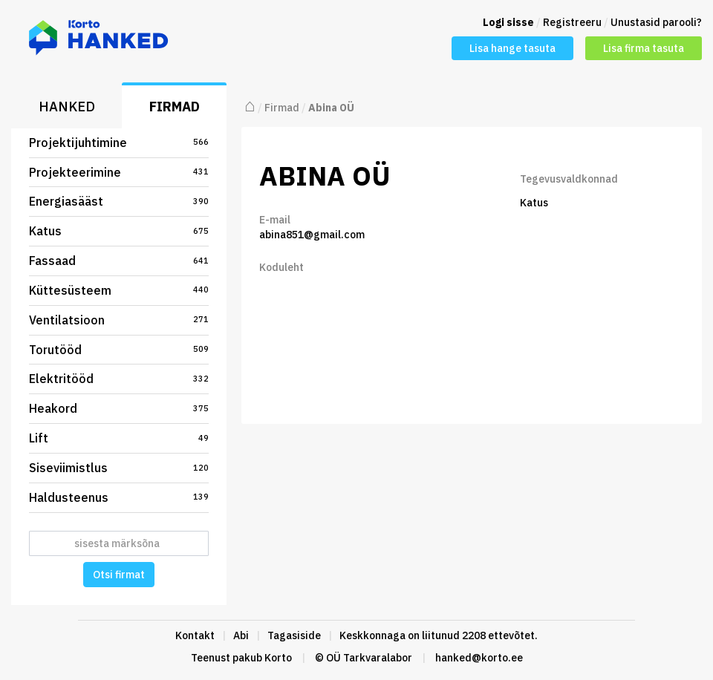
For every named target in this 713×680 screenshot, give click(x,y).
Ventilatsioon (119, 320)
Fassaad (119, 260)
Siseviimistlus (119, 467)
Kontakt (195, 635)
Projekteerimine (119, 172)
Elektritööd (119, 378)
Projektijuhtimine (119, 142)
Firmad (174, 106)
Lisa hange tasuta (512, 48)
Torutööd (119, 349)
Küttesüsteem (119, 290)
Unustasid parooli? (656, 22)
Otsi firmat (119, 574)
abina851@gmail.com (312, 234)
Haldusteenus (119, 497)
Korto (278, 657)
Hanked (67, 106)
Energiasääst (119, 201)
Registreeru (572, 22)
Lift (119, 438)
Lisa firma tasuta (643, 48)
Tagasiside (294, 635)
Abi (241, 635)
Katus (119, 230)
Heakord (119, 408)
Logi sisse (508, 22)
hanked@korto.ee (479, 657)
